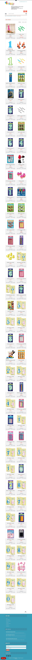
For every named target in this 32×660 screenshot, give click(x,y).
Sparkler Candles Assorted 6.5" (10, 83)
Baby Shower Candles (10, 539)
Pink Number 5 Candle (21, 311)
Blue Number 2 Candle (10, 523)
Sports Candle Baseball (10, 213)
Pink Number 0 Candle (10, 555)
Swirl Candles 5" (21, 246)
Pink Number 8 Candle (21, 490)
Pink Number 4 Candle (21, 327)
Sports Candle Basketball (10, 229)
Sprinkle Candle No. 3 (10, 115)
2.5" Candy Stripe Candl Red (10, 246)
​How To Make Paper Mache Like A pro (11, 638)
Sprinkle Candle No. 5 (10, 148)
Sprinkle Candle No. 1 (10, 197)
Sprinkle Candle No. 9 (10, 392)
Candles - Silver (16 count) (21, 115)
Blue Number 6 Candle (21, 588)
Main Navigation (6, 14)
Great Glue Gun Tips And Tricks (10, 631)
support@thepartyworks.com (23, 1)
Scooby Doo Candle (10, 311)
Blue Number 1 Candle (10, 474)
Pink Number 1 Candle (21, 425)
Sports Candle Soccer (21, 213)
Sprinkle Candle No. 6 (10, 278)
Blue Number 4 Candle (10, 409)
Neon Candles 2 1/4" (21, 523)
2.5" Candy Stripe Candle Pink (21, 278)
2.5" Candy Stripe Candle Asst (21, 409)
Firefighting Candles (21, 164)
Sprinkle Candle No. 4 (21, 148)
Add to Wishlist (8, 54)
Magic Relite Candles (10, 425)
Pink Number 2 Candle (10, 376)
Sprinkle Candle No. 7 (21, 99)
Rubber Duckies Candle (10, 262)
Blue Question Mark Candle (21, 262)
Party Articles (8, 629)
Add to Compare (13, 54)
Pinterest (6, 656)
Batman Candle (10, 99)
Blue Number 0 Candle (10, 604)
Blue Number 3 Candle (21, 376)
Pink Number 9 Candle (10, 588)
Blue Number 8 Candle (21, 555)
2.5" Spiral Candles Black (21, 539)
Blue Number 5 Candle (10, 327)
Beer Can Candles (21, 360)
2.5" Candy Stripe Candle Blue (21, 441)
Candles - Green (21, 34)
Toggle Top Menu (16, 0)
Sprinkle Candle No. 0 (21, 474)
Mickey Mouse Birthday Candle (10, 360)
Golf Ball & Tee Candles (21, 83)
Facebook (8, 656)
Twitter (10, 656)
